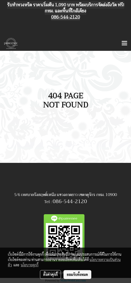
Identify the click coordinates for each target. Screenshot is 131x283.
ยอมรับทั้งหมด (77, 274)
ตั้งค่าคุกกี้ (50, 274)
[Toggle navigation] (124, 43)
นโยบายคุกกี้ (29, 265)
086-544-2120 (70, 201)
